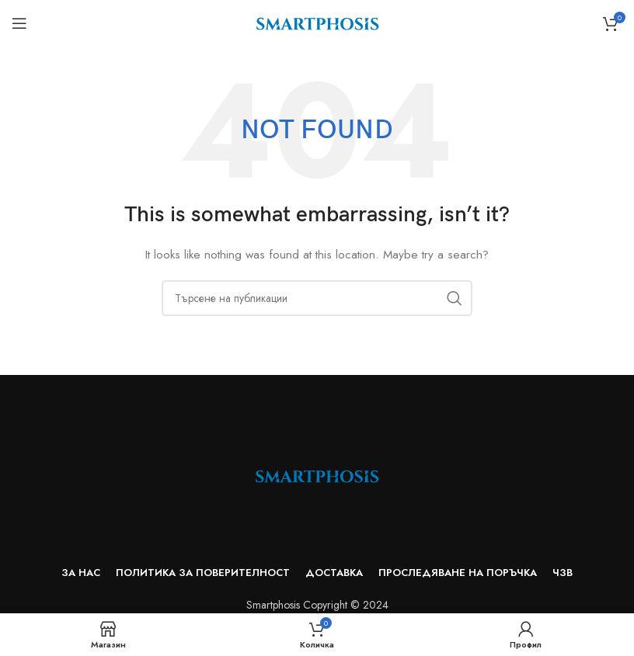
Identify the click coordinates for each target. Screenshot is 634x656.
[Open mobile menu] (19, 23)
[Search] (317, 298)
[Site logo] (317, 22)
